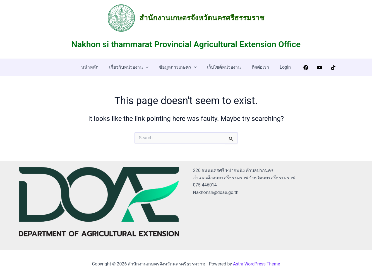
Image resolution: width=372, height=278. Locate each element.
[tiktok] (329, 67)
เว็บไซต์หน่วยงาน (223, 67)
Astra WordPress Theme (256, 264)
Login (280, 67)
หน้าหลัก (94, 67)
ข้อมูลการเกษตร (179, 67)
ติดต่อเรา (258, 67)
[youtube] (315, 67)
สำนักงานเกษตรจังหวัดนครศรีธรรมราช (202, 18)
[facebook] (302, 67)
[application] (148, 67)
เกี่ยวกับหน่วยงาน (131, 67)
